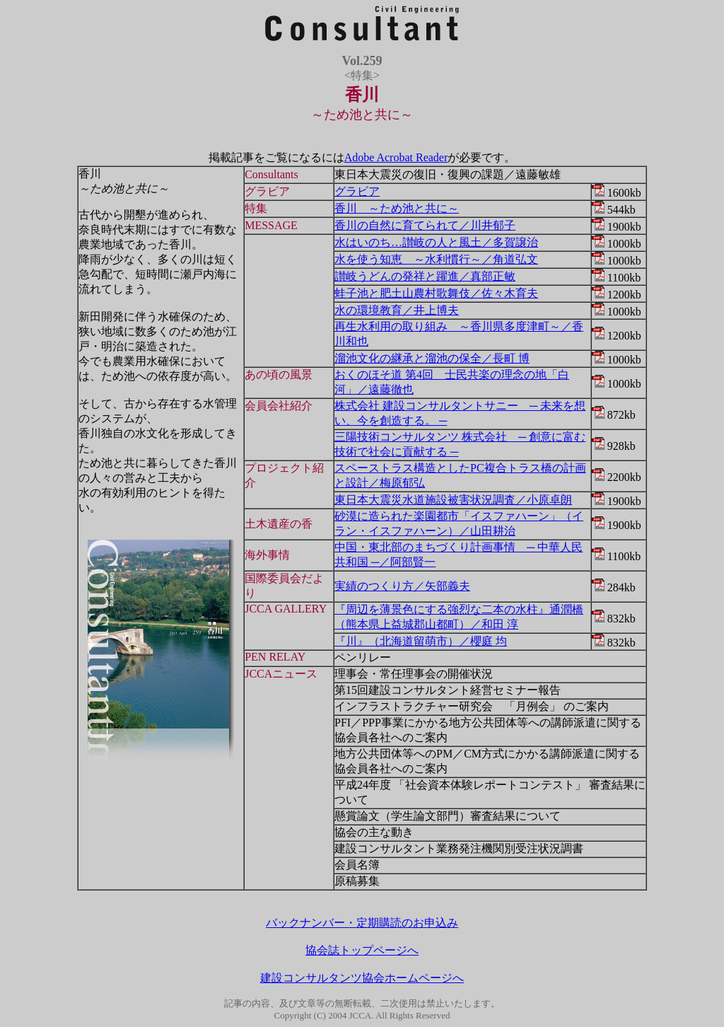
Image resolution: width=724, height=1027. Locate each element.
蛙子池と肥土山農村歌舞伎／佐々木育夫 (436, 293)
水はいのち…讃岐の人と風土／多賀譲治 (436, 242)
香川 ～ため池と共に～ (396, 208)
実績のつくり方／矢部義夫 (402, 586)
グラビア (357, 191)
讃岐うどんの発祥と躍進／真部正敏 (424, 276)
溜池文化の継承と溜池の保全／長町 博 (432, 358)
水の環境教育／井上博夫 (396, 310)
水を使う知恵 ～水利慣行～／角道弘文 (436, 259)
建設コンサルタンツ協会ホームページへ (362, 978)
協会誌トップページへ (362, 950)
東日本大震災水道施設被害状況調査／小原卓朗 (453, 500)
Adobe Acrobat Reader (396, 157)
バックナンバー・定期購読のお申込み (362, 923)
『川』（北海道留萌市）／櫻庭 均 (420, 641)
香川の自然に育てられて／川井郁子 (424, 225)
